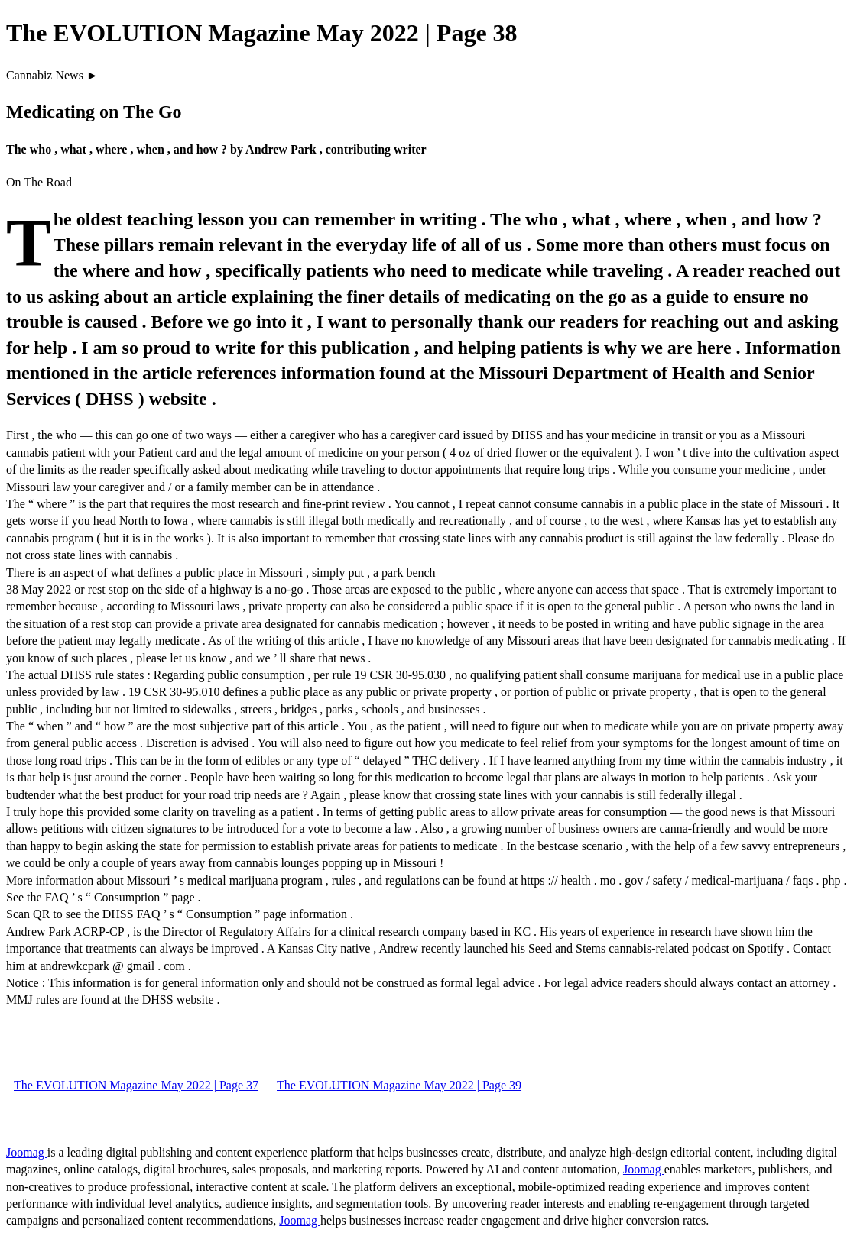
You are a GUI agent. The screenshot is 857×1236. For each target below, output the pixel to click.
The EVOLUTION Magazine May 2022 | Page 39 (399, 1085)
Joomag (26, 1152)
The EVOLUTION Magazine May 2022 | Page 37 (136, 1085)
